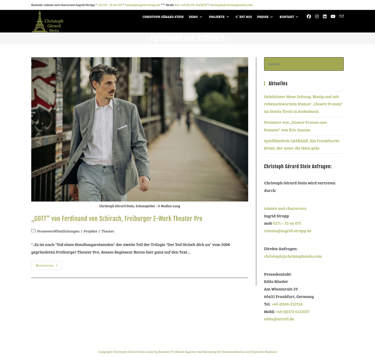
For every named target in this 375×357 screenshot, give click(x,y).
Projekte (90, 231)
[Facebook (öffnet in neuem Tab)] (309, 16)
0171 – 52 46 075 (287, 223)
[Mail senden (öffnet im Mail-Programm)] (342, 16)
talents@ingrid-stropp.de (142, 5)
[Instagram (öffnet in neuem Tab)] (317, 16)
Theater (108, 231)
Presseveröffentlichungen (58, 231)
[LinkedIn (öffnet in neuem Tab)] (325, 16)
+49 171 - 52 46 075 (109, 5)
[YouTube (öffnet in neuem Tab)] (333, 16)
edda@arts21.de (279, 318)
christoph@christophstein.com (231, 5)
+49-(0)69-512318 (286, 304)
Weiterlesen (49, 264)
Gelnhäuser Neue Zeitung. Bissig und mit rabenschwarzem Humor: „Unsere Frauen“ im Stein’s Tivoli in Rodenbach (303, 104)
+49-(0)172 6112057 (292, 311)
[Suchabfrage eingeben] (304, 63)
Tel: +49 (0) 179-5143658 (191, 5)
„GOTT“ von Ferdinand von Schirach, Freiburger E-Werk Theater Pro (117, 219)
